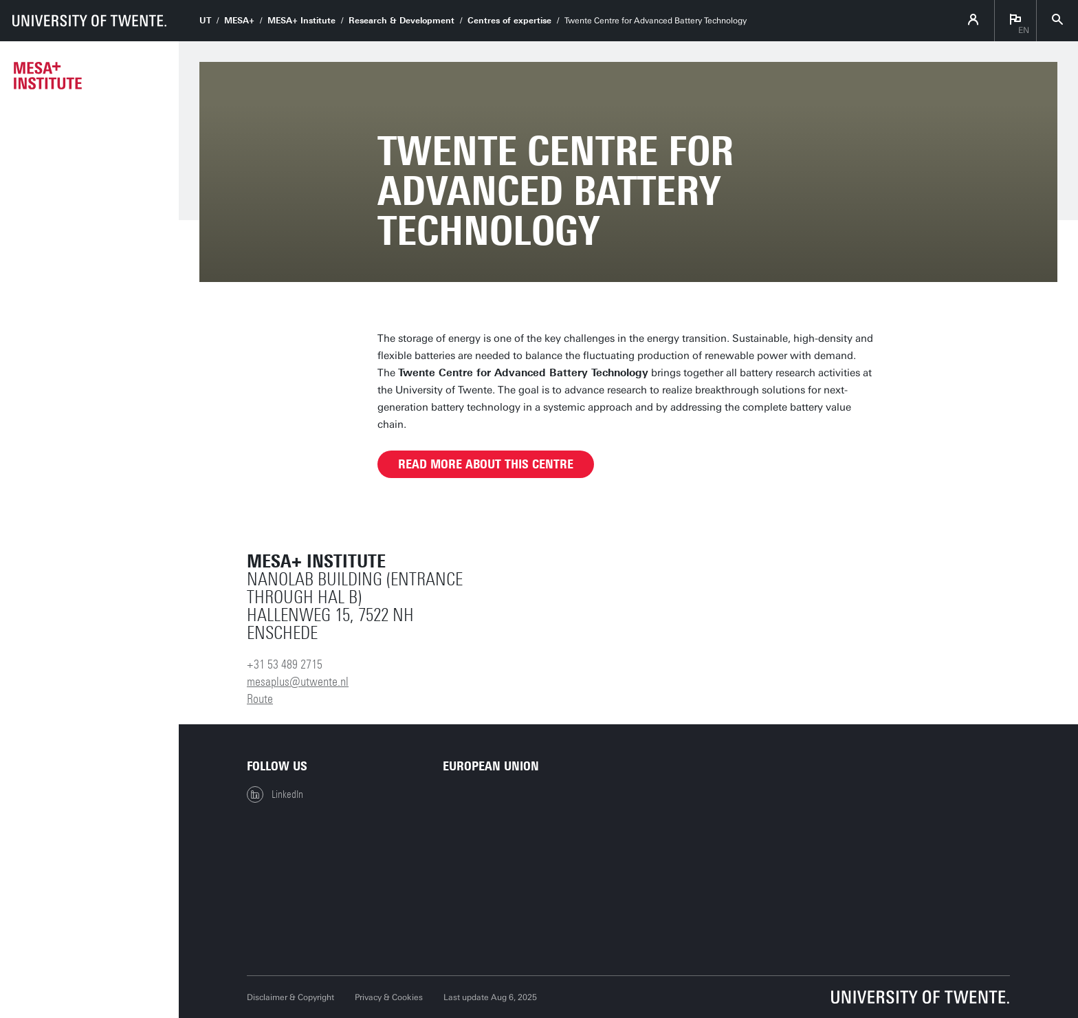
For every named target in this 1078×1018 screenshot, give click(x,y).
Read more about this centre (485, 464)
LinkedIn (275, 794)
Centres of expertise (509, 20)
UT (205, 20)
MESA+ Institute (301, 20)
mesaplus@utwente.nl (298, 681)
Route (260, 698)
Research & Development (401, 20)
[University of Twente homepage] (89, 20)
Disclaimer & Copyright (290, 997)
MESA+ (239, 20)
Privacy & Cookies (389, 997)
